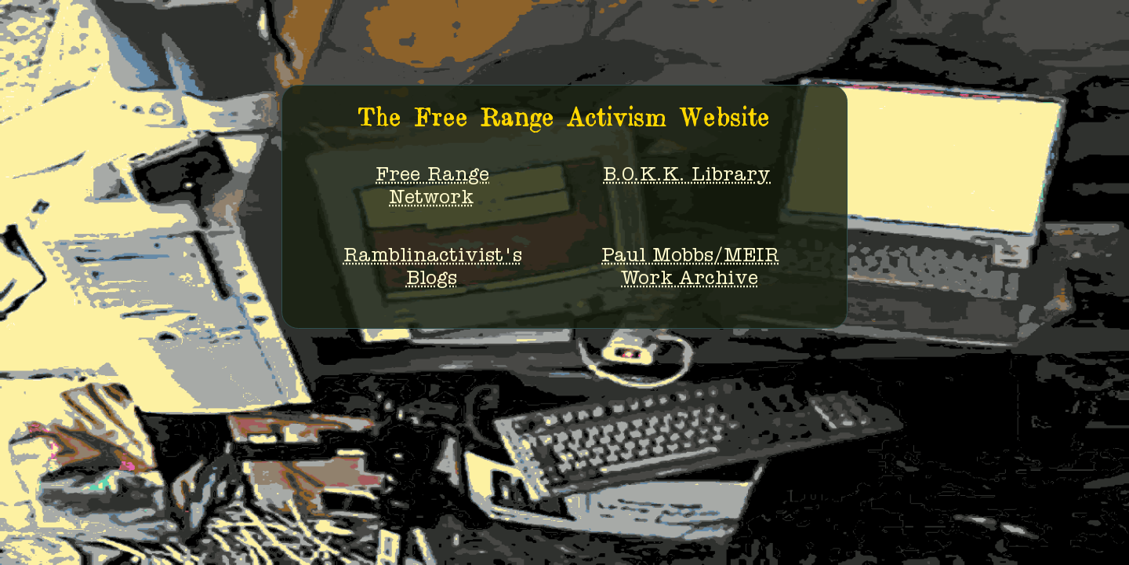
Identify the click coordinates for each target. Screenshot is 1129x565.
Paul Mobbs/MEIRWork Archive (690, 269)
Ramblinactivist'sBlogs (432, 269)
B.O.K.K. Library (687, 176)
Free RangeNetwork (432, 188)
